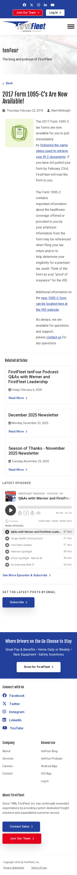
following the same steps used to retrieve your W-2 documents (52, 151)
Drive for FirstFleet (37, 667)
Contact (7, 773)
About (6, 751)
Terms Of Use (39, 867)
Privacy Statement (13, 867)
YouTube (12, 728)
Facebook (13, 696)
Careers (7, 766)
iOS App (46, 773)
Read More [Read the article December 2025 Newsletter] (16, 431)
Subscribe (17, 602)
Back (9, 83)
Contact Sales (19, 826)
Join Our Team (26, 12)
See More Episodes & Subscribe (25, 575)
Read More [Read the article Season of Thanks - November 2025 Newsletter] (16, 470)
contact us (54, 337)
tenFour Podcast (51, 758)
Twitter (11, 704)
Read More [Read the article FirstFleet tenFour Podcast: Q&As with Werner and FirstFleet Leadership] (16, 398)
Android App (49, 766)
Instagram (13, 712)
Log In (53, 12)
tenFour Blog (49, 751)
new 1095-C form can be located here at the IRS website (52, 304)
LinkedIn (12, 720)
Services (8, 758)
